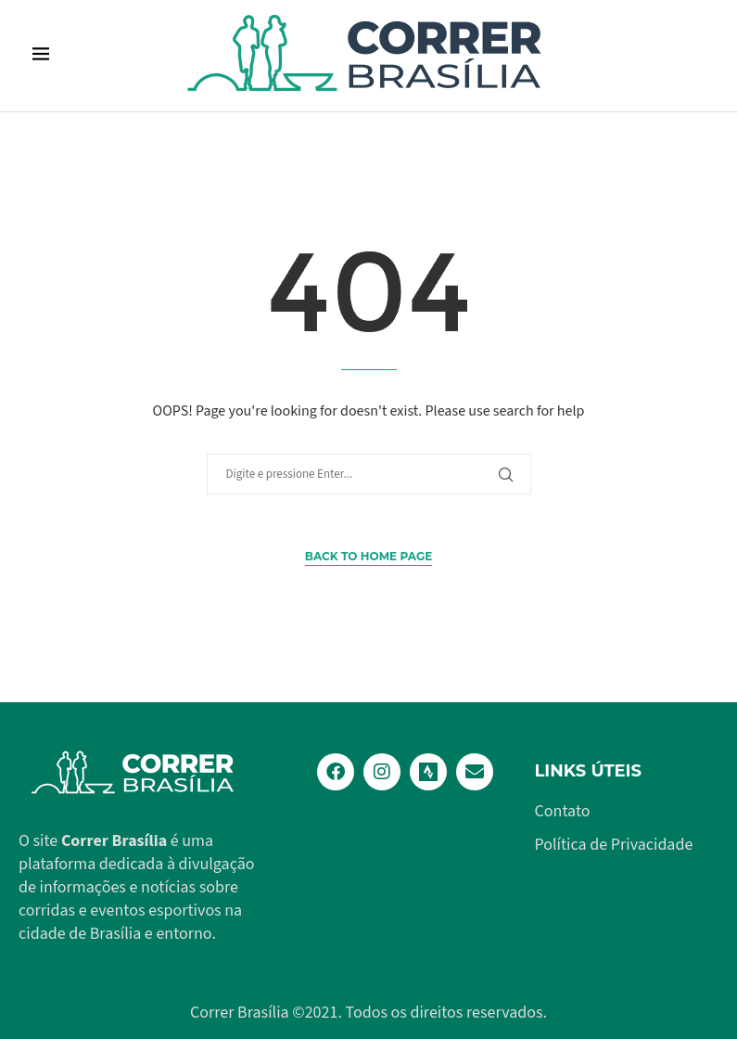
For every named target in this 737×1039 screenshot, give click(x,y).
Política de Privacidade (614, 845)
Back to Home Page (368, 556)
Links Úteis (588, 771)
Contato (563, 811)
